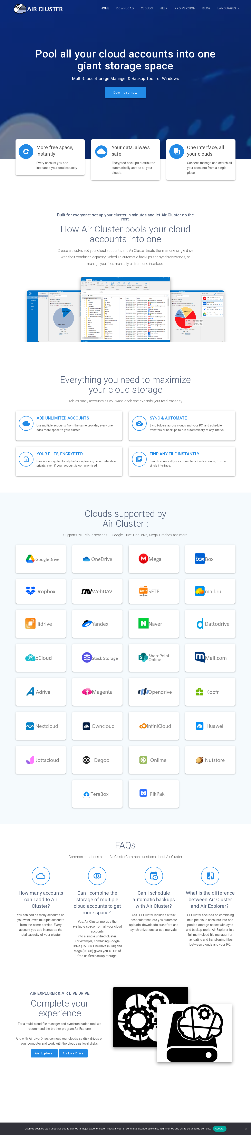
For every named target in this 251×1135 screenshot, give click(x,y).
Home (105, 8)
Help (164, 8)
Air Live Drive (73, 1053)
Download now (125, 92)
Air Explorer (44, 1053)
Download (125, 8)
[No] (246, 1129)
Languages (227, 8)
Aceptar (220, 1128)
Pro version (185, 8)
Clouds (147, 8)
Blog (206, 8)
